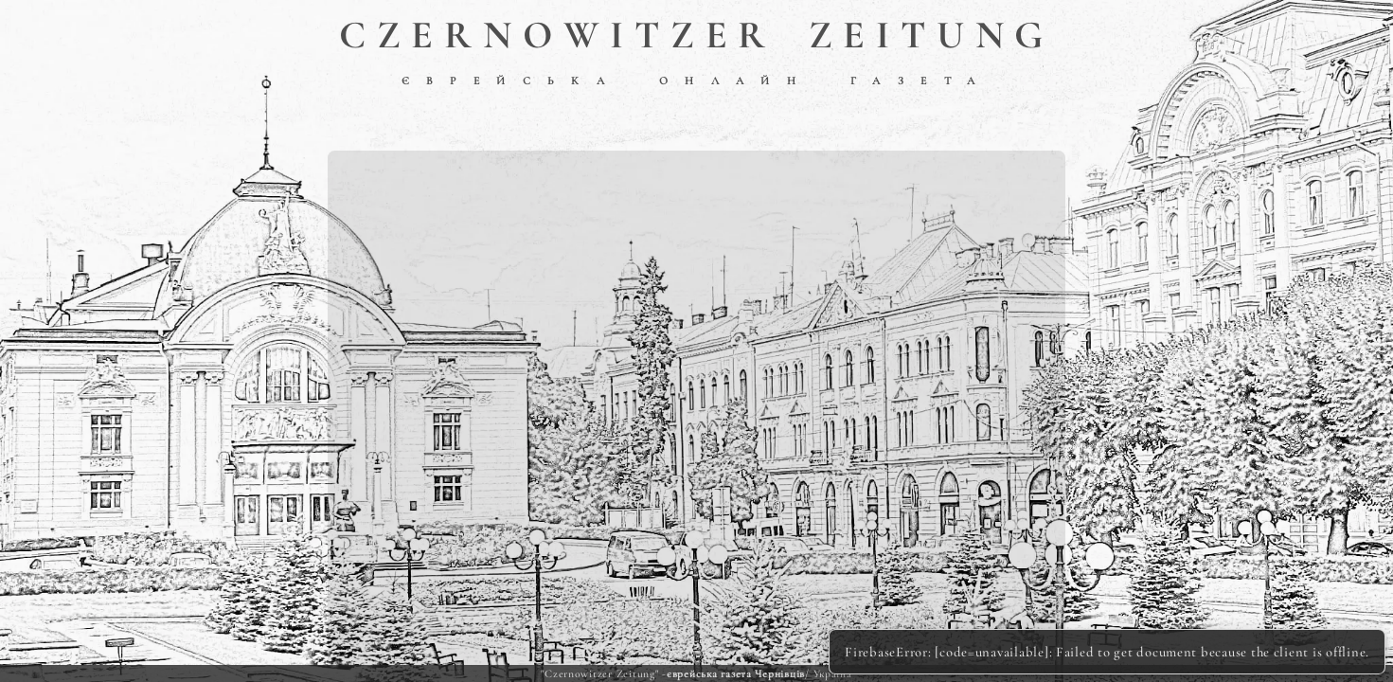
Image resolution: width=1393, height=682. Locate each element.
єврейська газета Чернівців (736, 673)
